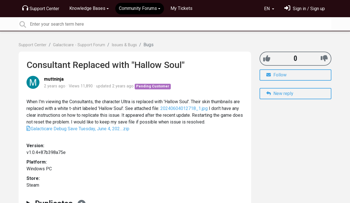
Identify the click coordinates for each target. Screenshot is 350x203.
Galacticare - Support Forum (79, 45)
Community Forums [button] (138, 8)
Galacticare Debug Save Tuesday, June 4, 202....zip (80, 128)
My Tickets (181, 8)
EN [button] (267, 8)
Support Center (40, 8)
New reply (279, 93)
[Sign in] (304, 8)
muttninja (54, 79)
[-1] (324, 58)
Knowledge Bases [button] (87, 8)
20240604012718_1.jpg (184, 108)
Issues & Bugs (124, 45)
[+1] (266, 58)
